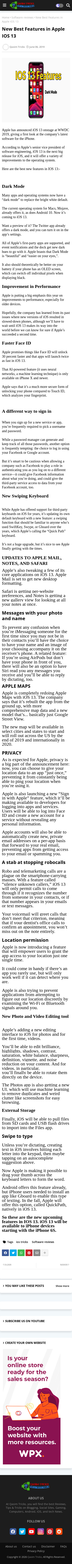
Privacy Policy (36, 1551)
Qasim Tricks (34, 1557)
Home (5, 17)
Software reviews (22, 17)
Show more (62, 1286)
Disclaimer (48, 1546)
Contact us (29, 1546)
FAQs (63, 1546)
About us (11, 1546)
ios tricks (22, 1242)
